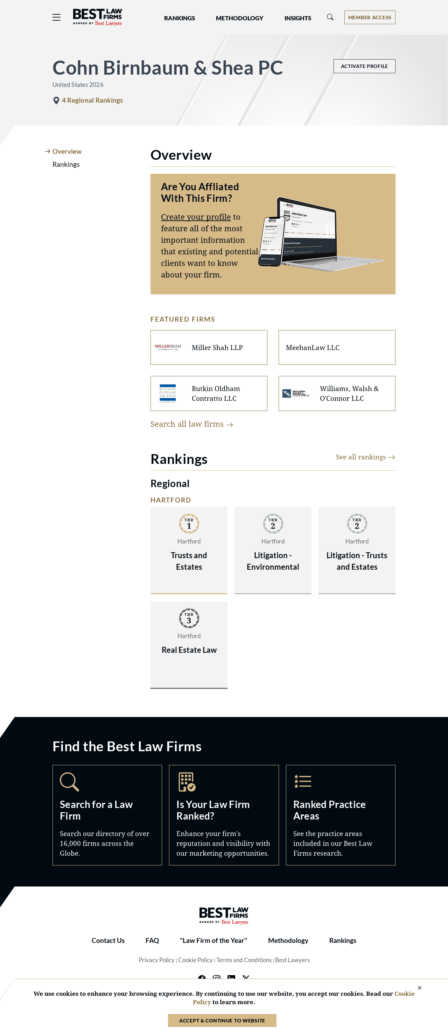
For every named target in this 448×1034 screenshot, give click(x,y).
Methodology (288, 940)
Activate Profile (364, 66)
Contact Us (108, 940)
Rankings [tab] (65, 164)
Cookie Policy (195, 960)
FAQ (152, 940)
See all (366, 456)
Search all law (191, 423)
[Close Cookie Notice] (415, 988)
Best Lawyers (292, 960)
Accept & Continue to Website (222, 1020)
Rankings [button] (179, 18)
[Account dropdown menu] (370, 17)
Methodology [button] (240, 18)
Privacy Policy (157, 960)
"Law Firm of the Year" (213, 940)
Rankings (342, 940)
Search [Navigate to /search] (107, 815)
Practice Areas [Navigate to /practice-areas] (340, 815)
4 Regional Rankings (92, 100)
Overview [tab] (67, 151)
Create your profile (196, 216)
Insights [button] (298, 18)
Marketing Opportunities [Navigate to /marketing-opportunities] (223, 815)
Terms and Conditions (244, 960)
